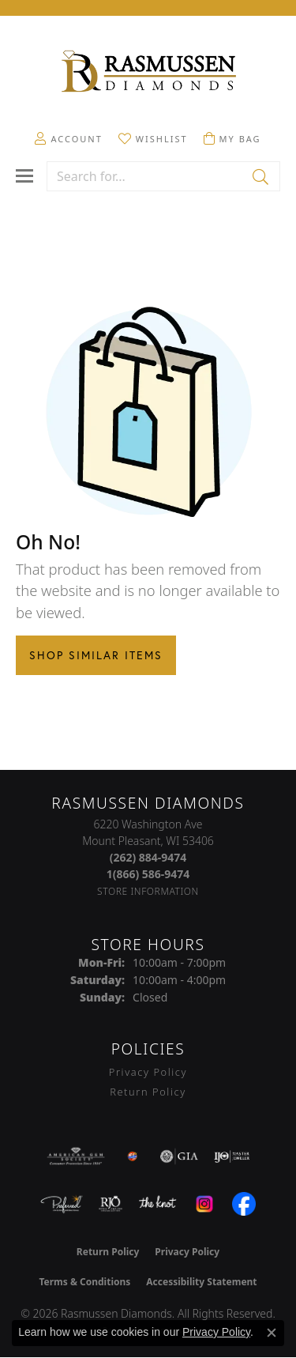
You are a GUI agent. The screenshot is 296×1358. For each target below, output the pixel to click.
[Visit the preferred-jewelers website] (61, 1204)
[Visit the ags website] (76, 1156)
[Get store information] (148, 891)
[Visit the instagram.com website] (204, 1204)
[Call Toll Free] (148, 873)
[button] (68, 138)
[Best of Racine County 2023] (132, 1156)
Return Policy (148, 1092)
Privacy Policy (148, 1072)
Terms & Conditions (84, 1281)
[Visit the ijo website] (231, 1156)
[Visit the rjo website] (110, 1204)
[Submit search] (261, 176)
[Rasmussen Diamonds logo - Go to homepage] (148, 73)
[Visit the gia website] (179, 1156)
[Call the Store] (148, 857)
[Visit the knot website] (157, 1204)
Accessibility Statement (201, 1281)
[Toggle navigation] (24, 175)
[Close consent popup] (271, 1332)
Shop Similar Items (96, 655)
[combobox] (145, 176)
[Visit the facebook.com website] (244, 1204)
